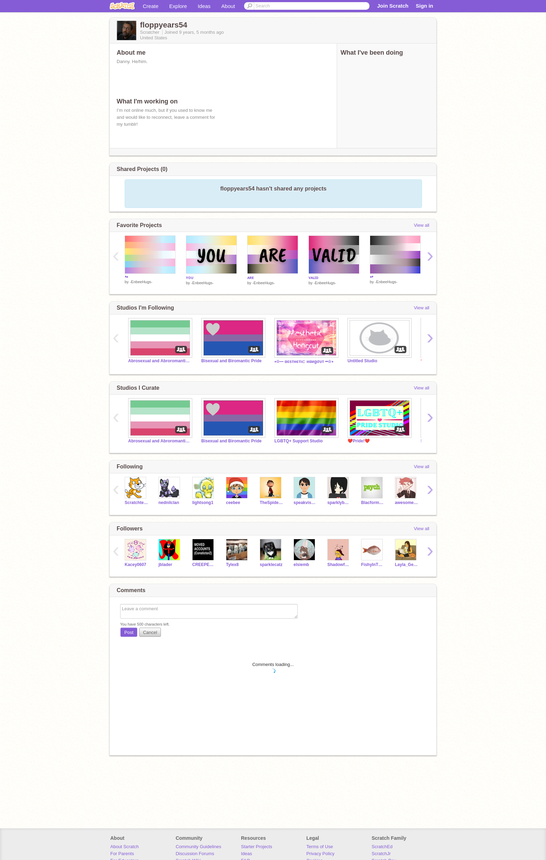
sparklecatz (271, 564)
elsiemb (301, 564)
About (228, 6)
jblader (165, 564)
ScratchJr (381, 853)
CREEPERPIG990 (204, 564)
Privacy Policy (320, 853)
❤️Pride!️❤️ (359, 441)
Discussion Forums (195, 853)
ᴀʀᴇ (250, 277)
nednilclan (168, 502)
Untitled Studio (362, 360)
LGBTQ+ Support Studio (298, 441)
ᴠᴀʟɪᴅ (313, 277)
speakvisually (305, 502)
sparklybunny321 (339, 502)
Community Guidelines (198, 846)
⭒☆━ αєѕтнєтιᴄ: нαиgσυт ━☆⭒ (303, 361)
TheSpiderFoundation (271, 502)
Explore (178, 6)
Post (128, 632)
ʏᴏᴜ (189, 277)
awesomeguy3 (406, 502)
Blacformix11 (372, 502)
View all (421, 225)
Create (150, 6)
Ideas (204, 6)
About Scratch (124, 846)
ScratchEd (382, 846)
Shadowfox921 (339, 564)
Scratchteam (136, 502)
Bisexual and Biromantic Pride (231, 360)
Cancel (150, 632)
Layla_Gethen (406, 564)
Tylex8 (232, 564)
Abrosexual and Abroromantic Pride (159, 360)
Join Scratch (392, 6)
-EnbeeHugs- (141, 282)
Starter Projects (256, 846)
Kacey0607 (135, 564)
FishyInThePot (372, 564)
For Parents (122, 853)
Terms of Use (319, 846)
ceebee (233, 502)
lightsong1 (202, 502)
